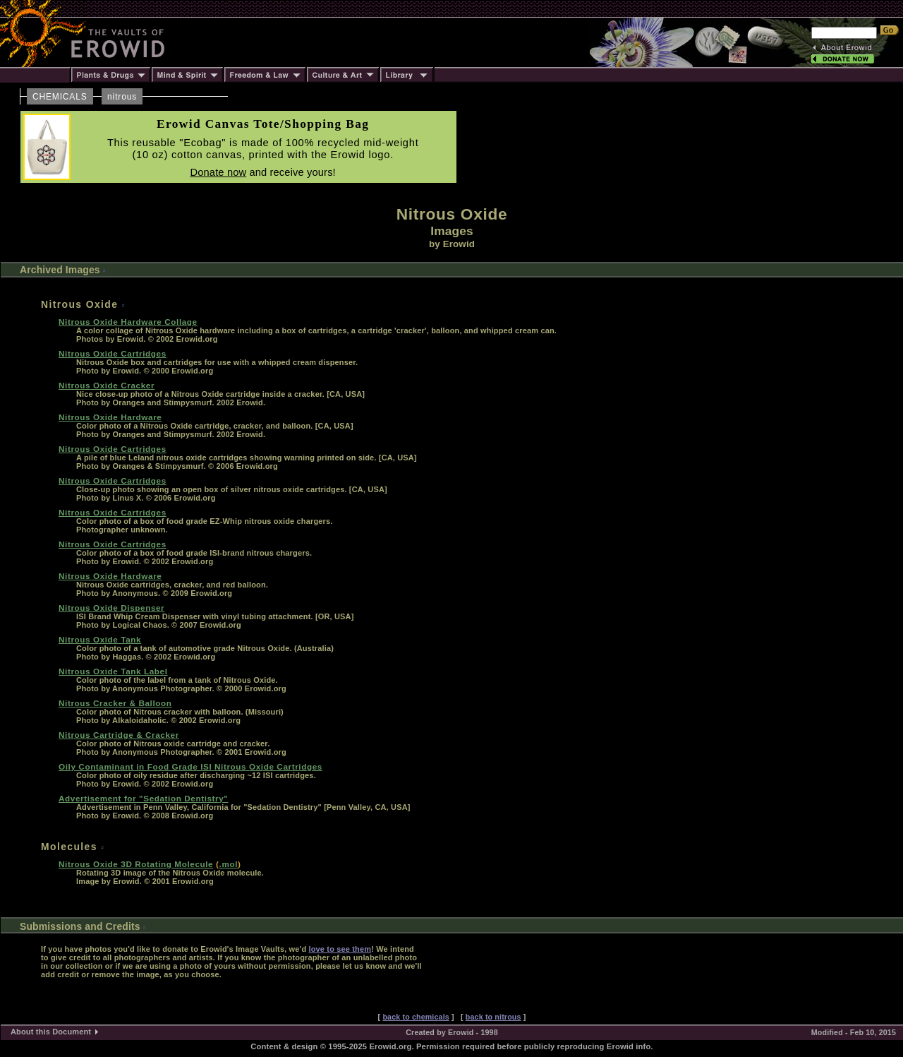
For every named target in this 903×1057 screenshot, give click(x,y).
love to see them (339, 949)
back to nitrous (493, 1017)
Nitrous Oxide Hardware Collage (128, 321)
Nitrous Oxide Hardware (110, 417)
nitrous (122, 97)
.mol (228, 863)
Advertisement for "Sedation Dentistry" (143, 798)
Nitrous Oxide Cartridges (112, 353)
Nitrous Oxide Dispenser (111, 607)
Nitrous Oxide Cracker (106, 385)
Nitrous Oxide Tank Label (113, 671)
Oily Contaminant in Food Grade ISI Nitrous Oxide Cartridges (190, 766)
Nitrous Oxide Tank (100, 639)
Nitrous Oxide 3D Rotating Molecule (136, 863)
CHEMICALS (59, 97)
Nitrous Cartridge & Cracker (119, 734)
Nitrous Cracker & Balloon (115, 702)
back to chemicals (415, 1017)
